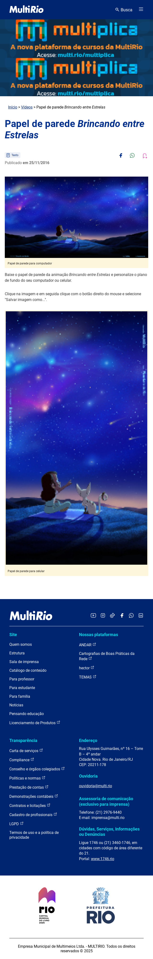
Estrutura (17, 653)
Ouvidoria (88, 776)
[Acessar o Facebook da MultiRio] (122, 615)
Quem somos (20, 644)
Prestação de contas (29, 787)
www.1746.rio (102, 859)
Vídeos (27, 107)
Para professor (21, 679)
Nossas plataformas (98, 634)
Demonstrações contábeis (33, 796)
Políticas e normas (27, 777)
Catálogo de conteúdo (27, 670)
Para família (19, 696)
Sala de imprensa (24, 661)
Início (12, 107)
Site (13, 634)
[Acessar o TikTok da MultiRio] (112, 615)
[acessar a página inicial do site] (26, 9)
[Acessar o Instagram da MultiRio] (103, 615)
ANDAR (87, 644)
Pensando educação (26, 713)
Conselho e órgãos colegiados (37, 768)
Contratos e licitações (30, 805)
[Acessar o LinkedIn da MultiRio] (141, 615)
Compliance (21, 759)
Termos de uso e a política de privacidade (34, 835)
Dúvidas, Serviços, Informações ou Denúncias (109, 831)
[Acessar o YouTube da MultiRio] (93, 615)
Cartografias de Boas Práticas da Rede (107, 656)
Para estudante (22, 687)
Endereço (88, 740)
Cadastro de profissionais (33, 814)
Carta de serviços (26, 750)
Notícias (16, 705)
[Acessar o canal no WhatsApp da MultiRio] (131, 615)
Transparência (23, 740)
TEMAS (87, 676)
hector (86, 667)
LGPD (16, 823)
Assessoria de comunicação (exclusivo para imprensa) (106, 801)
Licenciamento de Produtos (34, 722)
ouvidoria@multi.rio (95, 786)
